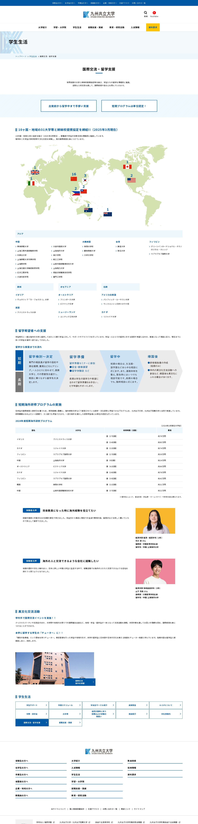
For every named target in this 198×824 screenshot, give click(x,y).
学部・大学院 (60, 27)
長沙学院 (56, 255)
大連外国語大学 (58, 246)
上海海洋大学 (57, 251)
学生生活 (77, 27)
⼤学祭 (72, 714)
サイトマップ (139, 809)
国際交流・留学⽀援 (35, 722)
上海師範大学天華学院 (25, 259)
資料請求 (153, 27)
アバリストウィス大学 (25, 312)
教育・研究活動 (117, 27)
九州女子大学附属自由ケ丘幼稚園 (164, 822)
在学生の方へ (70, 3)
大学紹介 (42, 27)
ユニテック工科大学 (67, 317)
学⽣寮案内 (171, 714)
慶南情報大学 (88, 251)
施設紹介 (138, 714)
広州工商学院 (21, 272)
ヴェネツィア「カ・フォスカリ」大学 (32, 299)
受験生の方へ (57, 3)
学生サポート (36, 705)
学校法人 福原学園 (44, 822)
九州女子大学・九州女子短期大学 (73, 822)
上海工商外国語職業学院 (26, 251)
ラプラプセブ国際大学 (159, 254)
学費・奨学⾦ (36, 714)
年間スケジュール (69, 705)
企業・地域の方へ (110, 3)
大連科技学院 (21, 277)
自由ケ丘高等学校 (102, 822)
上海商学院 (21, 264)
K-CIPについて (170, 705)
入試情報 (135, 27)
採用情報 (132, 767)
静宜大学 (120, 246)
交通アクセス (124, 3)
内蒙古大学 (21, 255)
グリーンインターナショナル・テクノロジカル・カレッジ (165, 248)
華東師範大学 (21, 246)
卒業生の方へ (83, 3)
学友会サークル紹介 (102, 705)
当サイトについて (58, 809)
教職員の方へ (21, 795)
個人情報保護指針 (77, 809)
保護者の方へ (96, 3)
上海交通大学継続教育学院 (27, 268)
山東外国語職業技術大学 (62, 264)
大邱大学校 (87, 255)
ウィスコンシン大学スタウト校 (115, 304)
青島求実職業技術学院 (61, 272)
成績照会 (138, 705)
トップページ (20, 56)
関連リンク (125, 809)
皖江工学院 (56, 259)
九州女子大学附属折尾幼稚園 (130, 822)
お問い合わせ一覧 (139, 3)
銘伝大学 (120, 251)
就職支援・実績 (95, 27)
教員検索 (132, 761)
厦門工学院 (56, 277)
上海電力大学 (57, 268)
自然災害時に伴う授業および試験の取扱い (103, 714)
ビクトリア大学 (65, 304)
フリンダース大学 (66, 299)
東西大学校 (87, 246)
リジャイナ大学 (108, 317)
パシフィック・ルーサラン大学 (115, 299)
